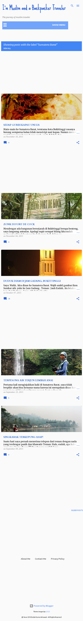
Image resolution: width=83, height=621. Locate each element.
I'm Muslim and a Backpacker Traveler (34, 7)
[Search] (72, 5)
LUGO (48, 611)
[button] (78, 143)
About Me (25, 559)
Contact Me (40, 559)
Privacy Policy (57, 559)
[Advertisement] (41, 73)
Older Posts (77, 510)
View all (7, 48)
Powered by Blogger (41, 606)
